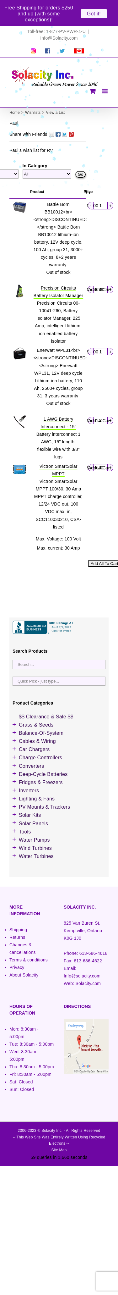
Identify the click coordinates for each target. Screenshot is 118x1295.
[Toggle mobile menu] (105, 76)
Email (51, 119)
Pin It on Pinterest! (71, 119)
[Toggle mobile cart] (92, 76)
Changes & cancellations (22, 933)
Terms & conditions (28, 944)
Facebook (58, 119)
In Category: (36, 150)
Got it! (94, 13)
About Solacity (23, 959)
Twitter (64, 119)
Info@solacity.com (82, 961)
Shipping (18, 914)
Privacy (16, 952)
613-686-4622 (88, 945)
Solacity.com (88, 968)
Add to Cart (99, 274)
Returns (17, 922)
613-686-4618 (93, 938)
